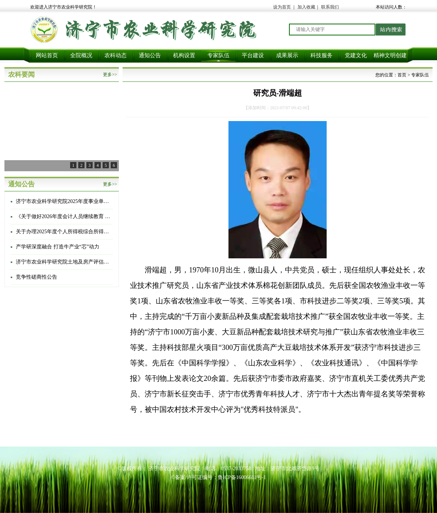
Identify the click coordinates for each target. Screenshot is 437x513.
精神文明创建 (390, 55)
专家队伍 (218, 55)
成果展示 (287, 55)
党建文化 (356, 55)
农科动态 (115, 55)
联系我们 (330, 7)
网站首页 (47, 55)
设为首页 (282, 7)
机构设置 (184, 55)
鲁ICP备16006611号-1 (242, 477)
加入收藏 (306, 7)
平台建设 (253, 55)
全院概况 (81, 55)
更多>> (110, 74)
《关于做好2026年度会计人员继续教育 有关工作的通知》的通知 (64, 216)
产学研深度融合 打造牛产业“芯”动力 (57, 246)
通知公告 (150, 55)
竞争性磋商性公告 (36, 277)
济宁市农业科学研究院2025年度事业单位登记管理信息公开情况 (64, 201)
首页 (402, 75)
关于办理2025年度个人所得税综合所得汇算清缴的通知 (64, 231)
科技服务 (321, 55)
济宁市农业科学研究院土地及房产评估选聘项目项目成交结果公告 (64, 262)
